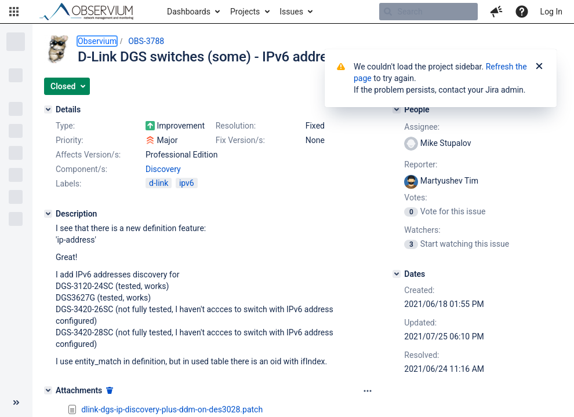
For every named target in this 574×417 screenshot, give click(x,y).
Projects (245, 11)
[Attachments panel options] (367, 391)
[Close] (539, 66)
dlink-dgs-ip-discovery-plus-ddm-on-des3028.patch (172, 409)
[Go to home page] (92, 11)
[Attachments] (48, 390)
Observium (97, 41)
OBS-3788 (146, 41)
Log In (551, 11)
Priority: (69, 140)
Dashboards (188, 11)
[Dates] (397, 274)
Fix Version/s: (240, 140)
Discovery (163, 169)
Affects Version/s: (88, 154)
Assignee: (421, 126)
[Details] (48, 109)
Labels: (68, 183)
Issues (291, 11)
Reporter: (420, 164)
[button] (14, 11)
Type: (65, 125)
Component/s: (81, 169)
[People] (397, 109)
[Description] (48, 214)
